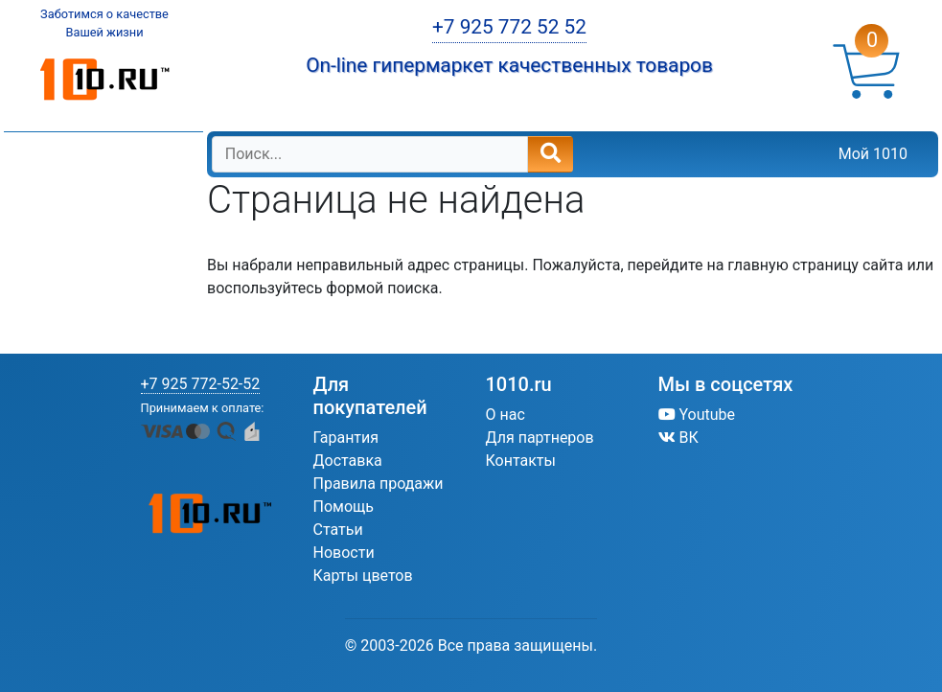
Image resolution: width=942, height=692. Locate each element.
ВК (678, 437)
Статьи (338, 529)
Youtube (697, 414)
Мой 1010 (873, 154)
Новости (344, 552)
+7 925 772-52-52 (201, 384)
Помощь (343, 506)
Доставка (347, 460)
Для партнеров (540, 437)
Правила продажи (378, 483)
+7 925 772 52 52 (509, 26)
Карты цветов (363, 575)
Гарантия (346, 437)
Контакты (521, 460)
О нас (505, 414)
